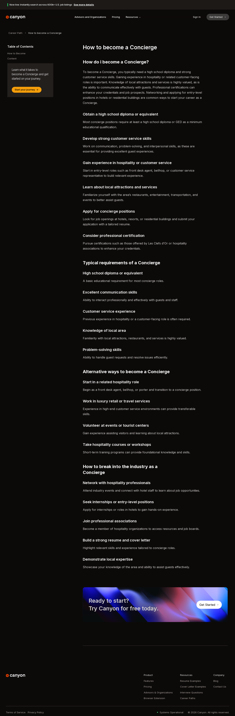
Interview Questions (191, 692)
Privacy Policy (36, 712)
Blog (215, 680)
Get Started (217, 16)
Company (218, 675)
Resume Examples (190, 680)
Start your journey (27, 89)
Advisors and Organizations (90, 16)
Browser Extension (154, 698)
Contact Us (219, 686)
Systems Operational (169, 712)
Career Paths (187, 698)
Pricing (116, 16)
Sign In (197, 16)
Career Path (15, 32)
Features (149, 680)
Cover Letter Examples (193, 686)
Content (12, 58)
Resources (133, 16)
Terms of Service (16, 712)
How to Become (16, 53)
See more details (84, 4)
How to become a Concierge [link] (45, 32)
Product (148, 675)
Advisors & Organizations (158, 692)
